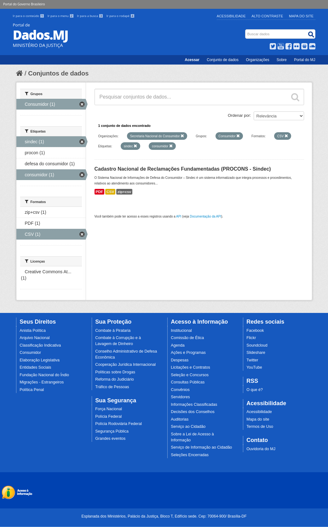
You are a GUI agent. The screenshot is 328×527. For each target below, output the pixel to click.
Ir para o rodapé (120, 16)
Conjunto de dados (223, 60)
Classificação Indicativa (40, 345)
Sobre (282, 60)
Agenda (177, 345)
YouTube (254, 367)
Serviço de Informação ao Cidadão (201, 447)
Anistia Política (33, 330)
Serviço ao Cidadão (188, 426)
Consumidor (30, 352)
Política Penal (32, 390)
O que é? (254, 390)
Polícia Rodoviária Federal (118, 424)
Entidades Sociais (35, 367)
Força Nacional (108, 409)
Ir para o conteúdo (29, 16)
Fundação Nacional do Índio (44, 375)
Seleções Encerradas (190, 455)
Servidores (180, 397)
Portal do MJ (304, 60)
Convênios (180, 390)
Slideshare (255, 352)
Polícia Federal (108, 416)
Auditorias (179, 419)
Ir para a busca (90, 16)
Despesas (179, 360)
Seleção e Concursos (190, 375)
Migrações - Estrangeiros (42, 382)
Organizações (257, 60)
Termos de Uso (259, 426)
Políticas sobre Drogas (115, 372)
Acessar (192, 60)
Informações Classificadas (194, 404)
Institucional (181, 330)
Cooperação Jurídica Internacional (125, 364)
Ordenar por (239, 115)
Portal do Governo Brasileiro (24, 4)
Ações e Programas (188, 352)
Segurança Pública (112, 431)
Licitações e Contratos (190, 367)
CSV (110, 192)
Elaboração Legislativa (40, 360)
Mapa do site (257, 419)
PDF (99, 192)
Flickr (251, 338)
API (178, 216)
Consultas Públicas (187, 382)
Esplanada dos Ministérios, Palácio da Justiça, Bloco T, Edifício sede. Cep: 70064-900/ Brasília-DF (163, 516)
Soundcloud (257, 345)
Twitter (252, 360)
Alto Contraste (267, 16)
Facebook (255, 330)
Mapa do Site (301, 16)
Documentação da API (205, 216)
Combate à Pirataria (112, 330)
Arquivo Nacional (34, 338)
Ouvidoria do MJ (260, 449)
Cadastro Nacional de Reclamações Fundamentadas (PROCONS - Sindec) (183, 169)
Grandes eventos (110, 438)
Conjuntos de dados (58, 73)
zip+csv (124, 192)
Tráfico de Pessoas (112, 387)
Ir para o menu (61, 16)
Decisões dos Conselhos (193, 412)
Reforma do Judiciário (114, 379)
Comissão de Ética (187, 338)
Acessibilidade (231, 16)
